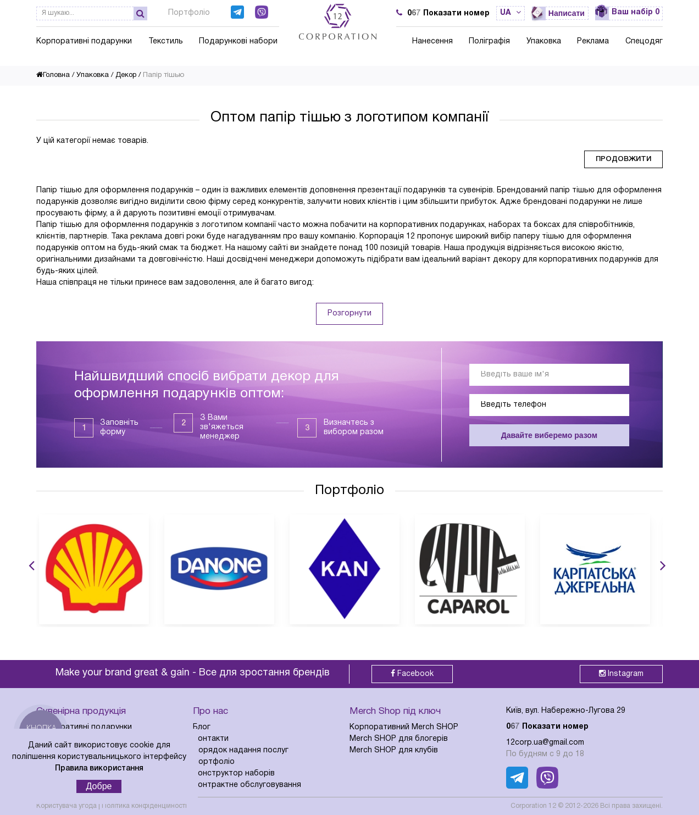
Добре (99, 786)
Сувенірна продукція (81, 711)
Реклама (593, 41)
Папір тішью (163, 75)
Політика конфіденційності (144, 806)
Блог (201, 727)
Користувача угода (66, 806)
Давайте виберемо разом (549, 435)
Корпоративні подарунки (84, 41)
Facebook (412, 673)
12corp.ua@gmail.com (545, 742)
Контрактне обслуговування (247, 785)
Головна (53, 75)
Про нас (210, 711)
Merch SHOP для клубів (394, 750)
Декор (125, 75)
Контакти (211, 738)
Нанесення (432, 41)
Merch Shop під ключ (395, 711)
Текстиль (165, 41)
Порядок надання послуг (241, 750)
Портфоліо (189, 12)
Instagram (621, 673)
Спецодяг (644, 41)
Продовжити (623, 159)
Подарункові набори (238, 41)
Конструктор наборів (234, 773)
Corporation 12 (533, 806)
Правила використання (99, 768)
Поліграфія (489, 41)
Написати (566, 13)
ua (510, 12)
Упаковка (543, 41)
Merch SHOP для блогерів (399, 738)
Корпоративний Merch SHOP (404, 727)
